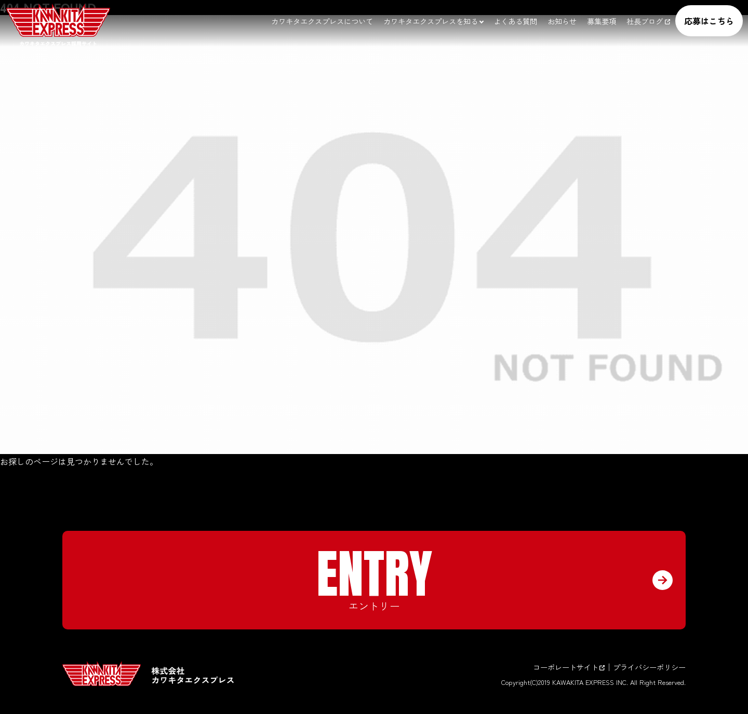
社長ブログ (648, 21)
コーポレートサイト (569, 667)
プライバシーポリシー (649, 667)
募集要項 (601, 21)
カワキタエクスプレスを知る (430, 21)
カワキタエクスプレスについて (322, 21)
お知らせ (562, 21)
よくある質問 (515, 21)
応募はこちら (709, 21)
